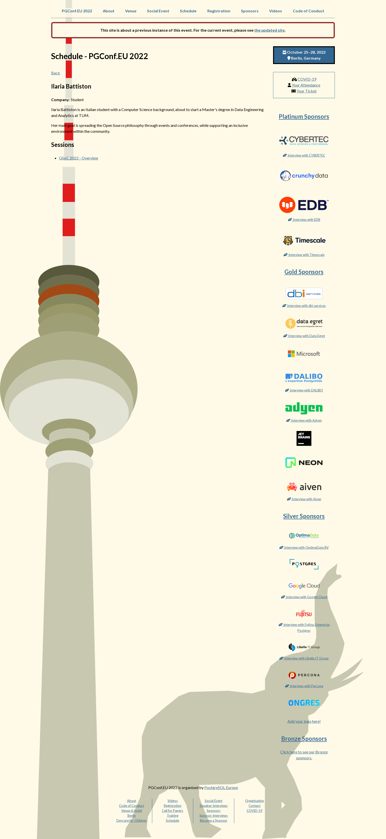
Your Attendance (306, 85)
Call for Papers (172, 811)
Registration (218, 10)
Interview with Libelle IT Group (304, 658)
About (108, 10)
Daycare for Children (131, 820)
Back (55, 72)
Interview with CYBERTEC (304, 155)
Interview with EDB (304, 220)
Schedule (188, 10)
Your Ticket (307, 91)
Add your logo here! (304, 721)
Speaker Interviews (214, 806)
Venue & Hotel (131, 811)
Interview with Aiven (304, 499)
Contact (254, 806)
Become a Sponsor (213, 820)
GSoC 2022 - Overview (78, 158)
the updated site (269, 30)
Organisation (254, 801)
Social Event (158, 10)
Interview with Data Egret (304, 336)
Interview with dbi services (304, 306)
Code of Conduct (308, 10)
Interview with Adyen (304, 420)
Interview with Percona (304, 686)
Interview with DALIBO (304, 390)
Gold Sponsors (303, 271)
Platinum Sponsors (304, 116)
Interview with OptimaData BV (304, 547)
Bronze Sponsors (304, 738)
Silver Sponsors (304, 516)
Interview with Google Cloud (304, 597)
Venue (130, 10)
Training (172, 815)
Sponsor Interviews (213, 815)
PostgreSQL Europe (221, 787)
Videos (275, 10)
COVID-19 (307, 79)
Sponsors (249, 10)
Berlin (132, 815)
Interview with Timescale (303, 255)
